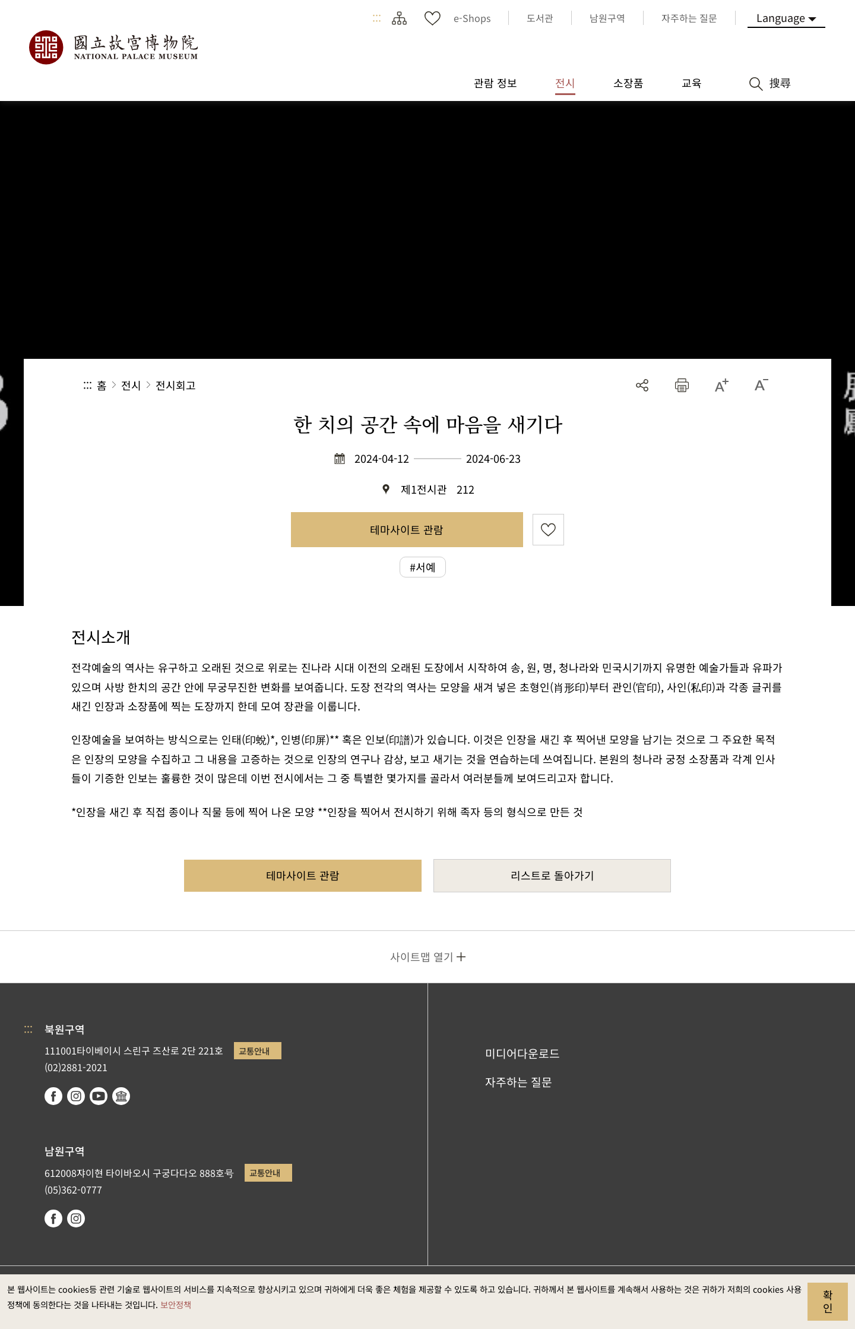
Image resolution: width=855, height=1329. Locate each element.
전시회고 (176, 385)
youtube (98, 1096)
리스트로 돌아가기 (552, 875)
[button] (682, 385)
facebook (53, 1096)
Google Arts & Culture (121, 1096)
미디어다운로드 (522, 1053)
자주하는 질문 (518, 1082)
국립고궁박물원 (113, 47)
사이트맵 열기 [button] (422, 956)
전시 (131, 385)
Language (780, 17)
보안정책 (175, 1304)
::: (376, 18)
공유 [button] (642, 385)
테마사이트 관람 (407, 529)
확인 (828, 1301)
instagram (76, 1096)
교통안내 (254, 1050)
